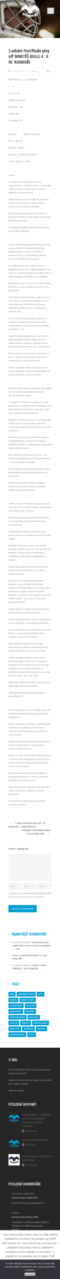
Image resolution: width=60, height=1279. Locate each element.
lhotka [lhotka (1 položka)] (14, 1023)
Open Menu (50, 11)
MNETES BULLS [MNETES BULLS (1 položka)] (40, 1023)
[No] (56, 1269)
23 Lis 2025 (31, 1144)
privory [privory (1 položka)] (41, 1028)
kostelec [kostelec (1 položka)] (33, 1017)
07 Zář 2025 (31, 1165)
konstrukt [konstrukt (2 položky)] (16, 1011)
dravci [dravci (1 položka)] (13, 1000)
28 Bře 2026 (31, 1131)
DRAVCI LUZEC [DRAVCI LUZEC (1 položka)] (27, 1000)
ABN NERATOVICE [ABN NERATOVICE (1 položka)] (26, 994)
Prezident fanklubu (23, 1193)
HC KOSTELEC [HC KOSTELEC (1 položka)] (16, 1005)
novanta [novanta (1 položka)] (28, 1028)
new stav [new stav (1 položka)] (15, 1028)
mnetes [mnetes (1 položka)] (25, 1023)
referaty (34, 71)
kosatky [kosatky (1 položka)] (30, 1011)
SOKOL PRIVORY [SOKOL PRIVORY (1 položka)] (17, 1034)
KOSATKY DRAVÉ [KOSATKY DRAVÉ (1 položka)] (17, 1017)
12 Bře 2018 (17, 71)
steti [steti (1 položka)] (31, 1034)
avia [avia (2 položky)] (40, 994)
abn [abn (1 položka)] (12, 994)
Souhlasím (30, 1274)
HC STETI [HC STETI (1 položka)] (30, 1005)
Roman (15, 955)
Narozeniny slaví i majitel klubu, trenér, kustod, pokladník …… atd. (31, 945)
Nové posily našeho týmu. (35, 1139)
